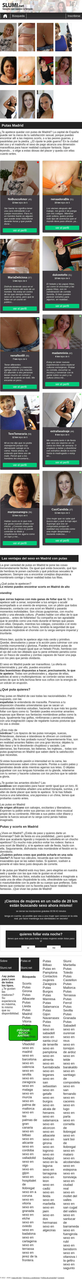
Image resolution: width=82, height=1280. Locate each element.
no (53, 947)
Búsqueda (18, 15)
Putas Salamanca (51, 1004)
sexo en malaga (28, 1087)
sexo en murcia (28, 1095)
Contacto (61, 1278)
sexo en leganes (48, 1073)
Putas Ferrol (67, 1001)
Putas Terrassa (69, 993)
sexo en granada (28, 1209)
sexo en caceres (69, 1099)
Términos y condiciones (31, 1278)
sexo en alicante (28, 1140)
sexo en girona (48, 1141)
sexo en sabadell (49, 1031)
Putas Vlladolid (28, 1042)
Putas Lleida (26, 1004)
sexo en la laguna (50, 1164)
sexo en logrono (48, 1148)
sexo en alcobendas (71, 1160)
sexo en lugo (69, 1107)
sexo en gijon (28, 1171)
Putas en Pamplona (50, 970)
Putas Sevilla (68, 1008)
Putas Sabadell (69, 1023)
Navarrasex (51, 1018)
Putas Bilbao (47, 963)
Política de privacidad (49, 1278)
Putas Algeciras (29, 1034)
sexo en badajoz (48, 1156)
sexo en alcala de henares (49, 1108)
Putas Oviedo (27, 1027)
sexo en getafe (48, 1092)
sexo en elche (28, 1216)
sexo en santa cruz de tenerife (50, 1040)
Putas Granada (69, 1016)
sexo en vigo (28, 1163)
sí (28, 947)
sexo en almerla (48, 1057)
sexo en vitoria (28, 1201)
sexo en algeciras (49, 1228)
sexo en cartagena (29, 1239)
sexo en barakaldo (70, 1065)
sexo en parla (69, 1114)
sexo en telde (69, 1057)
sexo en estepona (70, 1167)
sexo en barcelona (29, 1057)
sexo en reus (69, 1038)
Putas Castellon (70, 978)
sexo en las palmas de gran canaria (29, 1120)
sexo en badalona (29, 1231)
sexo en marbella (49, 1201)
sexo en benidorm (70, 1247)
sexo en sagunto (69, 1266)
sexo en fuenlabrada (51, 1065)
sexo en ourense (69, 1031)
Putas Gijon (47, 1012)
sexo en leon (48, 1179)
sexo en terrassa (28, 1247)
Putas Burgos (48, 989)
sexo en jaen (48, 1209)
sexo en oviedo (28, 1224)
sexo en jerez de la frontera (29, 1256)
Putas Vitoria (26, 1019)
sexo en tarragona (50, 1171)
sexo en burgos (48, 1099)
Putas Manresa (49, 997)
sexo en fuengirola (70, 1232)
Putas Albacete (28, 996)
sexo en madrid (28, 1049)
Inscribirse (74, 15)
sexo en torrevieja (70, 1175)
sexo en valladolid (29, 1156)
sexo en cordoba (28, 1148)
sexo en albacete (49, 1133)
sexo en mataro (69, 1152)
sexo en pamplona (50, 1050)
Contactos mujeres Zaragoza (50, 980)
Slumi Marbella (69, 963)
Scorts (26, 983)
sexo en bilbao (28, 1133)
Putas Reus (47, 1023)
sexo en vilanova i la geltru (70, 1256)
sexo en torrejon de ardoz (69, 1048)
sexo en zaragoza (29, 1080)
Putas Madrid (27, 1012)
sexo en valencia (28, 1065)
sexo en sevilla (28, 1072)
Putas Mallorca (69, 985)
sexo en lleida (48, 1194)
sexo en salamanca (50, 1118)
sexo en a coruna (29, 1193)
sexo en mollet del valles (70, 1196)
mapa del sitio (17, 1278)
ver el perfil (19, 230)
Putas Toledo (68, 970)
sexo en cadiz (48, 1186)
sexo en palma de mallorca (29, 1104)
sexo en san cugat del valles (70, 1207)
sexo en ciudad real (69, 1184)
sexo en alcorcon (49, 1126)
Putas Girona (27, 989)
